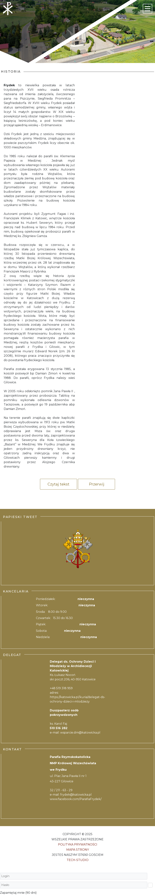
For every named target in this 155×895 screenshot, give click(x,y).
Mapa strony (77, 849)
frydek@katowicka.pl (76, 794)
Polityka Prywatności (77, 844)
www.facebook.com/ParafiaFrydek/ (75, 799)
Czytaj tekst (58, 484)
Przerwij (96, 484)
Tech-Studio (78, 860)
